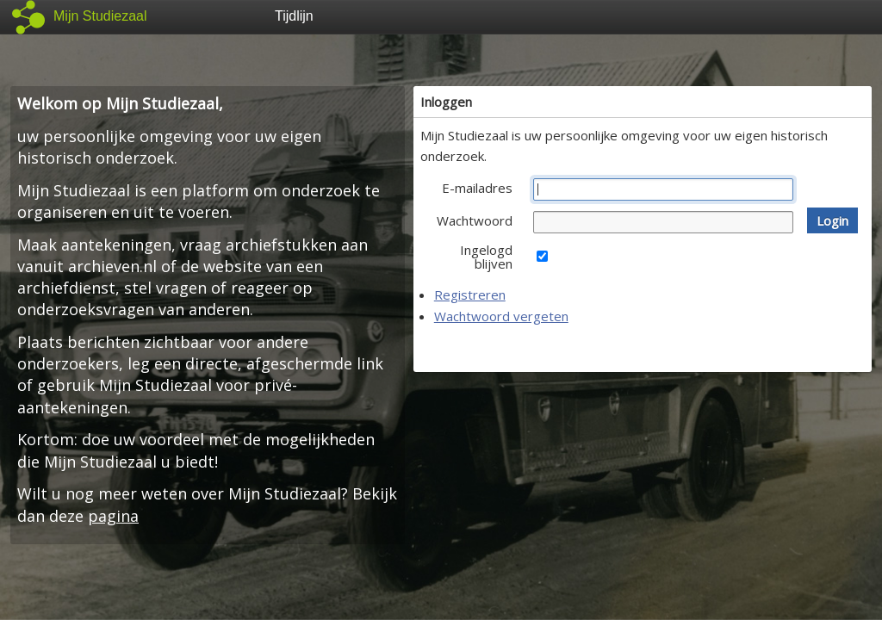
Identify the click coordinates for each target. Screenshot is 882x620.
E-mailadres (477, 187)
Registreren (470, 294)
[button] (832, 220)
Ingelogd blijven (486, 256)
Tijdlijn (294, 16)
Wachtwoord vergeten (501, 316)
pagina (113, 515)
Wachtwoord (474, 220)
